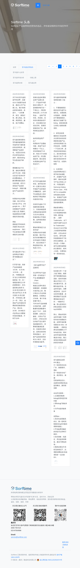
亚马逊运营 (32, 83)
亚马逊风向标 (17, 83)
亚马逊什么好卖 (18, 72)
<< (49, 66)
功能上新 (33, 77)
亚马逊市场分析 (18, 77)
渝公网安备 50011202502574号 (51, 560)
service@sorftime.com (19, 537)
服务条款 (65, 542)
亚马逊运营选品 (27, 67)
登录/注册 (46, 5)
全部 (14, 67)
